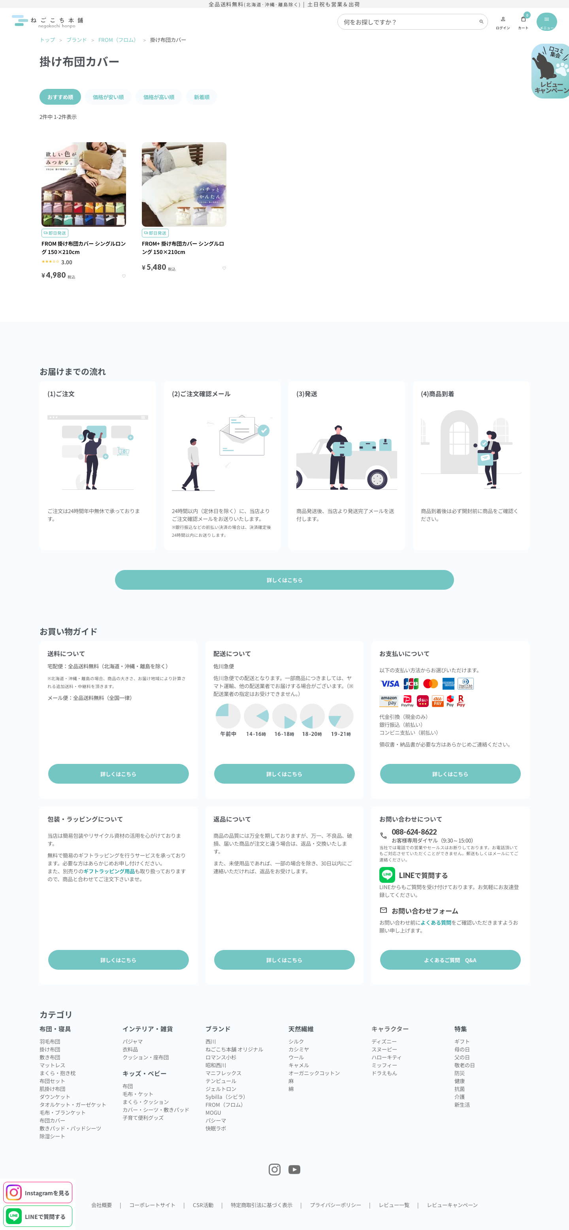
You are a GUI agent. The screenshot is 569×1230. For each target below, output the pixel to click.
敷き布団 (50, 1043)
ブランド (76, 39)
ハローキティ (386, 1043)
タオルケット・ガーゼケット (73, 1090)
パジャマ (132, 1027)
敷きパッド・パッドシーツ (70, 1114)
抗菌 (459, 1074)
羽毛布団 (50, 1027)
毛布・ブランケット (63, 1098)
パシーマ (215, 1106)
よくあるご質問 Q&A (450, 953)
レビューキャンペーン (452, 1190)
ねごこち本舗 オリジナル (234, 1035)
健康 (459, 1066)
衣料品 (130, 1035)
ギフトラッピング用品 (109, 864)
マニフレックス (223, 1059)
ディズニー (384, 1027)
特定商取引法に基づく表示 (261, 1190)
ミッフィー (384, 1051)
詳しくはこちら (118, 774)
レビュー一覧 (394, 1190)
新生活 (462, 1090)
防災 (459, 1059)
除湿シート (52, 1122)
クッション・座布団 (145, 1043)
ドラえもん (384, 1059)
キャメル (298, 1051)
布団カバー (52, 1106)
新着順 (201, 97)
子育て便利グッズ (143, 1103)
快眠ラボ (215, 1114)
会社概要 (101, 1190)
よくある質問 (435, 915)
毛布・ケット (137, 1079)
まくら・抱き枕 (57, 1059)
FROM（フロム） (118, 39)
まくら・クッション (145, 1087)
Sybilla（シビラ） (226, 1082)
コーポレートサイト (152, 1190)
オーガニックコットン (314, 1059)
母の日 (462, 1035)
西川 (210, 1027)
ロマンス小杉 (220, 1043)
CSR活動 (203, 1190)
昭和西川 (215, 1051)
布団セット (52, 1066)
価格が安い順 (108, 97)
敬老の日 (464, 1051)
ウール (296, 1043)
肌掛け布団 (52, 1074)
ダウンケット (55, 1082)
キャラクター (390, 1014)
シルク (296, 1027)
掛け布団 (50, 1035)
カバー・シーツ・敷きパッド (155, 1095)
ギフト (462, 1027)
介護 (459, 1082)
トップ (47, 39)
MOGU (213, 1098)
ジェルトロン (220, 1074)
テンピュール (220, 1066)
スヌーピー (384, 1035)
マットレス (52, 1051)
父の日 (462, 1043)
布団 (127, 1072)
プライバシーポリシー (335, 1190)
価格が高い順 (158, 97)
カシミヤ (298, 1035)
